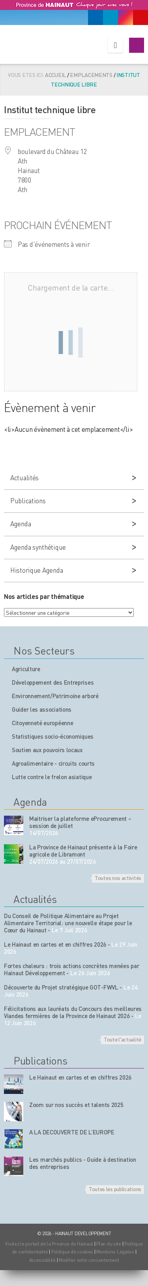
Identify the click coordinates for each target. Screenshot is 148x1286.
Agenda (20, 523)
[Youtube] (140, 17)
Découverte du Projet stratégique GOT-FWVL (61, 987)
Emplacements (91, 74)
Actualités (24, 477)
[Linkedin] (110, 17)
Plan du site (108, 1244)
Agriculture (26, 669)
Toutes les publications (115, 1188)
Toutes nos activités (118, 877)
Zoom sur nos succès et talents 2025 (76, 1105)
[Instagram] (125, 17)
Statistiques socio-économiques (53, 736)
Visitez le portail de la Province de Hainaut (49, 1244)
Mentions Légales (115, 1252)
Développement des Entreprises (53, 682)
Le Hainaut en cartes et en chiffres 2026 (55, 944)
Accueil (55, 74)
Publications (28, 500)
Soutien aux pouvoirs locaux (47, 750)
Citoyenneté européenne (42, 723)
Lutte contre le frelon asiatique (52, 777)
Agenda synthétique (38, 547)
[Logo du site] (42, 43)
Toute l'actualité (122, 1039)
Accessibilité (42, 1260)
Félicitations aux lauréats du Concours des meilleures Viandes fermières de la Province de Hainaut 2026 (73, 1012)
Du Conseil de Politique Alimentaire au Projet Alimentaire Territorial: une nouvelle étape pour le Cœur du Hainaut (68, 923)
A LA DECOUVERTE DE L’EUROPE (71, 1132)
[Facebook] (95, 17)
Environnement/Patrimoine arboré (55, 696)
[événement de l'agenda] (13, 825)
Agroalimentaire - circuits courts (53, 763)
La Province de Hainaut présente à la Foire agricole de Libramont (83, 850)
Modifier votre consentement (89, 1260)
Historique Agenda (36, 570)
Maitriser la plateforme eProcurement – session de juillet (80, 822)
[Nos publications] (13, 1084)
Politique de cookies (72, 1252)
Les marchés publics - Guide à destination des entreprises (82, 1162)
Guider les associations (41, 709)
